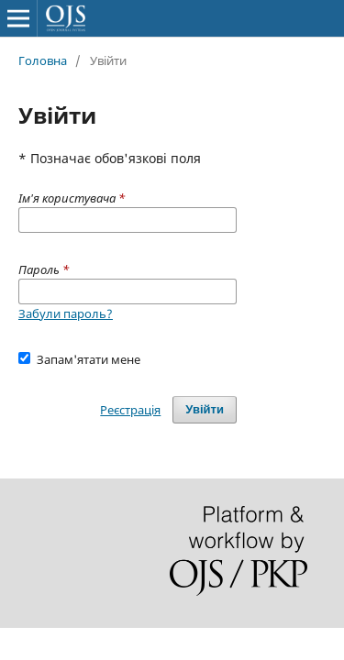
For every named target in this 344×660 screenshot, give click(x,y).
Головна (42, 60)
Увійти (204, 409)
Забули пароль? (65, 313)
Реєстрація (130, 410)
